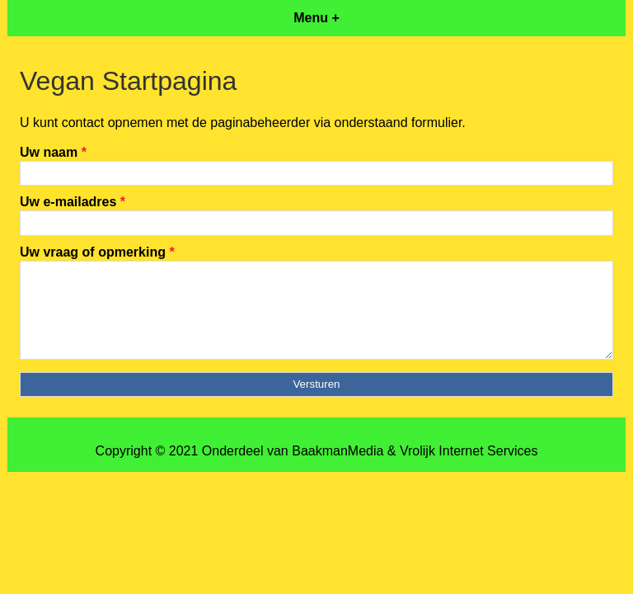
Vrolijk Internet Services (468, 451)
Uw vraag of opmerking (97, 252)
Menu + (316, 18)
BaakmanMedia (337, 451)
